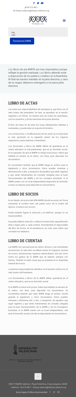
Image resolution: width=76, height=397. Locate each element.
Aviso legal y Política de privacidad (31, 392)
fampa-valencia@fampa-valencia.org (32, 10)
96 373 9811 (32, 7)
